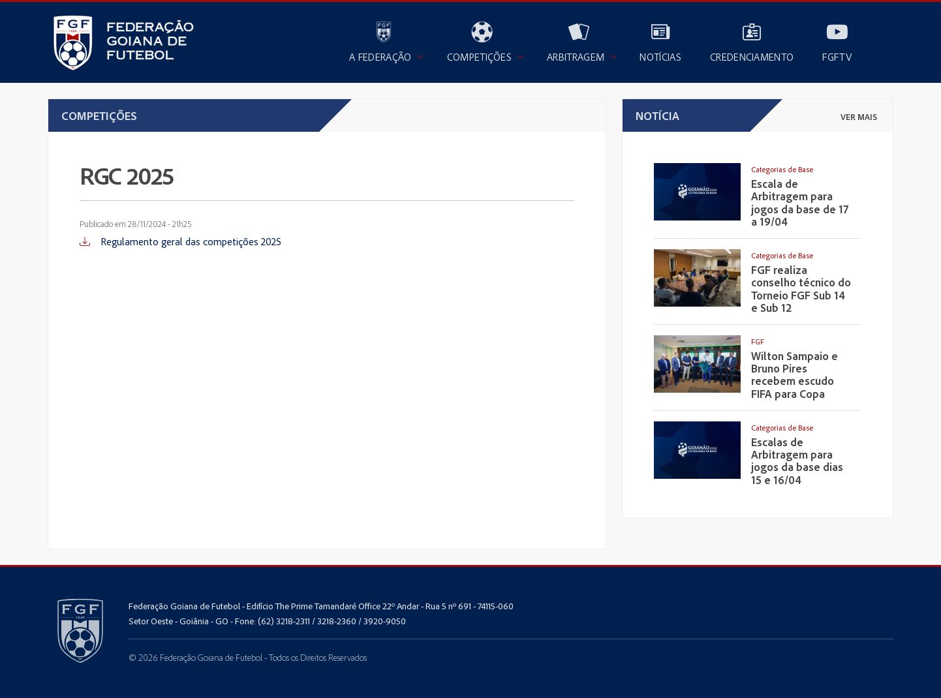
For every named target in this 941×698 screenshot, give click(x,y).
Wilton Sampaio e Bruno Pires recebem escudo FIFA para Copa (794, 375)
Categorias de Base (782, 169)
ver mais (859, 116)
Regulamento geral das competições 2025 (180, 241)
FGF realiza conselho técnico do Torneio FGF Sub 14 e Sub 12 (801, 289)
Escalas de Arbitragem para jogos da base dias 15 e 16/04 (797, 461)
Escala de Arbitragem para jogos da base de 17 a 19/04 (799, 202)
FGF (757, 341)
